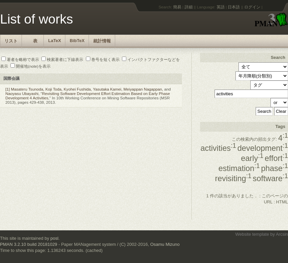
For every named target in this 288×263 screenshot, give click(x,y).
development (262, 148)
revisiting (233, 178)
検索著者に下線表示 (62, 59)
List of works (36, 19)
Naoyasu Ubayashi (21, 93)
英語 (221, 7)
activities (218, 148)
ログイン (252, 7)
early (252, 158)
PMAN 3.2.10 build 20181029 (28, 244)
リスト (11, 40)
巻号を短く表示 (103, 59)
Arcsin (282, 234)
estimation (239, 168)
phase (274, 168)
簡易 (177, 7)
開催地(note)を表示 (30, 66)
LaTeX (54, 40)
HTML (282, 201)
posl (55, 238)
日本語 (234, 7)
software (270, 178)
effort (276, 158)
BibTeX (77, 40)
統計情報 (102, 40)
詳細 (189, 7)
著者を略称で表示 (20, 59)
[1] (7, 89)
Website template (252, 234)
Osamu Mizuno (165, 244)
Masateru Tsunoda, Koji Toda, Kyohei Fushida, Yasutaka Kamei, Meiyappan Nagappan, (87, 89)
